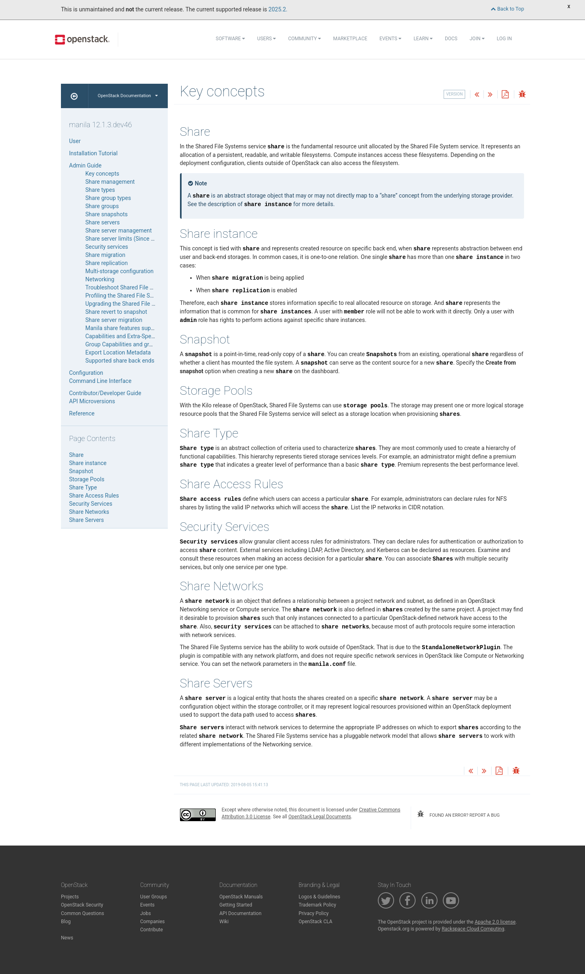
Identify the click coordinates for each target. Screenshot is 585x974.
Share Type (83, 487)
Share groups (102, 206)
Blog (66, 921)
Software (230, 38)
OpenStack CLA (315, 921)
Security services (106, 247)
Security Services (90, 503)
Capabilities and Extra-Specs (121, 336)
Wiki (224, 921)
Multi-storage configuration (119, 271)
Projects (70, 897)
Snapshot (81, 471)
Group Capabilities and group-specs (130, 344)
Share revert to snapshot (116, 312)
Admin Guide (85, 165)
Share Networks (89, 512)
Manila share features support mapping (135, 328)
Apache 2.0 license (495, 922)
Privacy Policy (314, 913)
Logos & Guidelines (319, 897)
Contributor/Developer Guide (105, 393)
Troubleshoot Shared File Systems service (138, 287)
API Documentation (240, 913)
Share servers (102, 222)
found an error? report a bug (458, 814)
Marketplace (350, 38)
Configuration (86, 373)
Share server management (118, 230)
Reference (82, 413)
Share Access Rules (94, 495)
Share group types (108, 198)
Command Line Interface (100, 381)
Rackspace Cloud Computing (473, 929)
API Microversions (92, 401)
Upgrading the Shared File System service (137, 303)
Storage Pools (86, 479)
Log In (504, 38)
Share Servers (86, 520)
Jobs (145, 913)
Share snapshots (106, 214)
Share (76, 455)
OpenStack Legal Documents (319, 817)
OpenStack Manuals (241, 897)
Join (477, 38)
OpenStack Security (82, 905)
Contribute (151, 930)
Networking (99, 279)
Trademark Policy (317, 905)
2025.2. (278, 9)
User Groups (153, 897)
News (67, 938)
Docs (451, 38)
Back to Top (507, 9)
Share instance (87, 463)
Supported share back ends (119, 360)
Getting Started (235, 905)
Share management (110, 181)
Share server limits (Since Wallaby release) (138, 238)
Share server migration (113, 320)
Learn (423, 38)
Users (266, 38)
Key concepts (102, 173)
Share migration (105, 255)
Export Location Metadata (118, 352)
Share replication (106, 263)
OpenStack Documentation (128, 95)
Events (390, 38)
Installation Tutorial (93, 153)
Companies (152, 921)
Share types (100, 190)
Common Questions (82, 913)
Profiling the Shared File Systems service (136, 295)
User (74, 141)
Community (304, 38)
